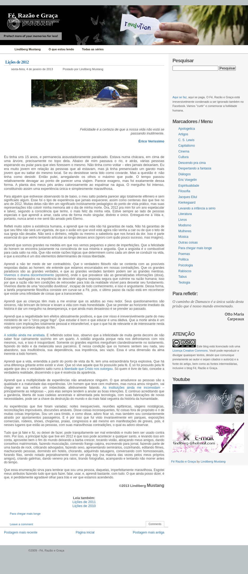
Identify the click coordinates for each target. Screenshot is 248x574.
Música (183, 237)
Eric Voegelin (187, 180)
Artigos (183, 134)
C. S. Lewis (186, 140)
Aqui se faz (179, 97)
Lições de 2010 (84, 506)
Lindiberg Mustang (213, 461)
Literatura (185, 214)
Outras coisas (188, 242)
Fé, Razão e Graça (33, 15)
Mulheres (184, 231)
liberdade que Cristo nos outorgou (88, 369)
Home (6, 49)
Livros (182, 220)
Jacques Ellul (187, 197)
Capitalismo (186, 145)
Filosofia (184, 191)
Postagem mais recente (20, 532)
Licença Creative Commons (190, 350)
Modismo (184, 225)
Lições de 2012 (17, 62)
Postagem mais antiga (148, 532)
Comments (155, 524)
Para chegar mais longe (25, 513)
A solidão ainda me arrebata (24, 335)
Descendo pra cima (192, 163)
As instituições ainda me (122, 387)
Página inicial (85, 532)
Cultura (183, 157)
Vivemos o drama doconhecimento (29, 275)
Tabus (182, 277)
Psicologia (185, 265)
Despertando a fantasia (194, 168)
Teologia (184, 282)
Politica (183, 259)
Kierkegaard (187, 202)
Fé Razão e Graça (184, 461)
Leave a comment (21, 524)
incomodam (150, 387)
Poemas (184, 254)
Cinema (183, 151)
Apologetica (186, 129)
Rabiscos (184, 271)
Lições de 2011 (84, 502)
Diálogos (184, 174)
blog (206, 346)
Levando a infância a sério (196, 208)
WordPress (13, 552)
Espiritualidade (188, 185)
